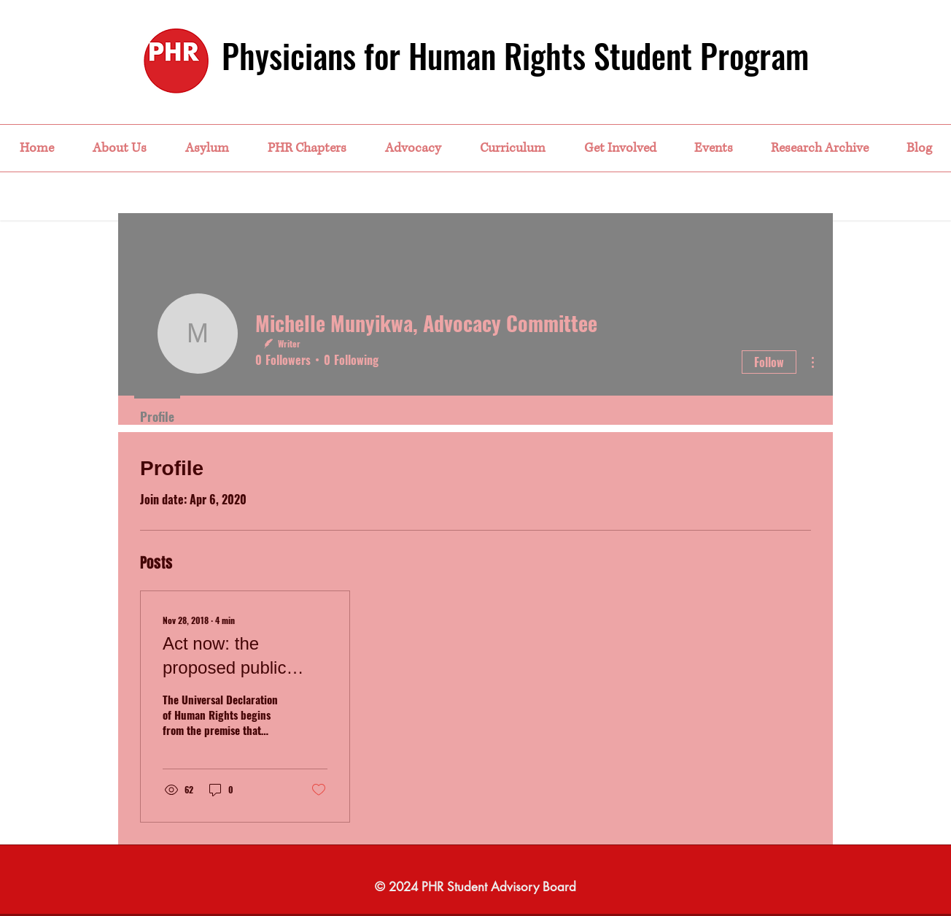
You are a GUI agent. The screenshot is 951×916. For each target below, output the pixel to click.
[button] (119, 148)
